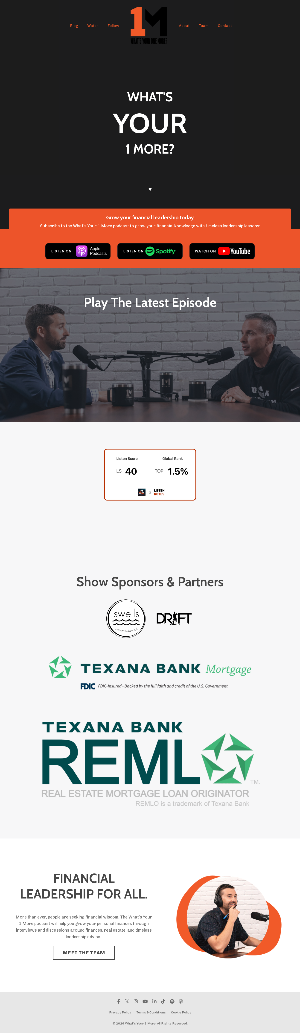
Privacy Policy (120, 1012)
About (184, 25)
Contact (225, 25)
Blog (74, 25)
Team (204, 25)
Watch (93, 25)
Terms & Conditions (151, 1012)
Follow (113, 25)
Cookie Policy (181, 1012)
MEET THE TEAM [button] (84, 953)
